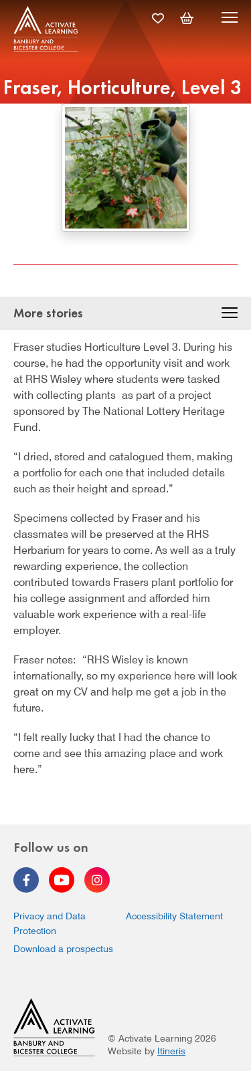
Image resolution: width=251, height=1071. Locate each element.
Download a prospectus (63, 948)
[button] (230, 315)
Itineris (171, 1051)
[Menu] (230, 19)
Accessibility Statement (174, 916)
